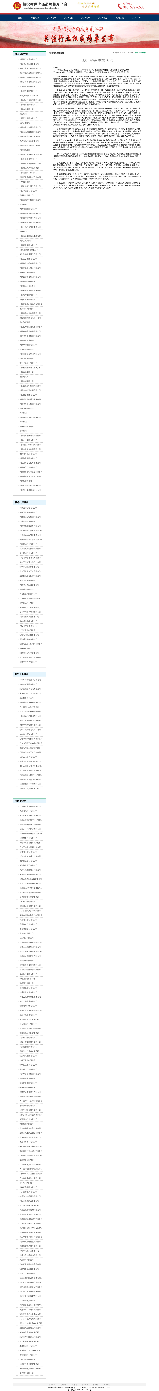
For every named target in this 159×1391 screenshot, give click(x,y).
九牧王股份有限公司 (27, 1060)
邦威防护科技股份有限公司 (30, 1196)
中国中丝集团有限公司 (28, 345)
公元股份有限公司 (26, 938)
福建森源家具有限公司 (28, 1078)
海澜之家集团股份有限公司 (30, 1042)
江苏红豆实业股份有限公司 (30, 1092)
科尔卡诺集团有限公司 (28, 1273)
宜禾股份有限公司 (26, 961)
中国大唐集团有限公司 (28, 395)
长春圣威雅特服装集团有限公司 (31, 997)
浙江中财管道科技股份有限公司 (31, 856)
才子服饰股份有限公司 (28, 1106)
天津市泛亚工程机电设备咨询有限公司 (31, 608)
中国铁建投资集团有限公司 (30, 277)
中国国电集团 (24, 150)
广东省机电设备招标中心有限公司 (31, 598)
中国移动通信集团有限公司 (30, 331)
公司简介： (57, 68)
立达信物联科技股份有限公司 (31, 942)
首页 (20, 17)
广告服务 (74, 1385)
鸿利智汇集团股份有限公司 (30, 874)
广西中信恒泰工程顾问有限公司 (31, 752)
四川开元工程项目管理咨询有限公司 (31, 770)
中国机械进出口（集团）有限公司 (31, 368)
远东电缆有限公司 (26, 933)
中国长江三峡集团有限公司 (30, 77)
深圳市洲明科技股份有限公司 (31, 915)
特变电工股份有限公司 (28, 920)
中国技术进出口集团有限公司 (31, 327)
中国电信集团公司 (26, 109)
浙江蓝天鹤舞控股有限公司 (30, 956)
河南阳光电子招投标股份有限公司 (31, 136)
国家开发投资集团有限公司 (30, 82)
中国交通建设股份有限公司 (30, 68)
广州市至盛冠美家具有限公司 (31, 1155)
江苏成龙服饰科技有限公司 (30, 1242)
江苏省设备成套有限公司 (29, 617)
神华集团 (23, 413)
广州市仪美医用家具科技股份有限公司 (31, 1169)
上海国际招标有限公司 (28, 626)
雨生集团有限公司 (26, 1183)
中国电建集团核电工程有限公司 (31, 236)
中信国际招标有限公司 (28, 580)
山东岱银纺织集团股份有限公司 (31, 1029)
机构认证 (119, 17)
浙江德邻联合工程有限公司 (30, 784)
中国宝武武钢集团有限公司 (30, 200)
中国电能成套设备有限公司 (30, 526)
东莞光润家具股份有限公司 (30, 1369)
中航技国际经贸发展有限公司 (31, 530)
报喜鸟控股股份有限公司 (29, 1051)
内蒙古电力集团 (25, 241)
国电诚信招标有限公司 (28, 621)
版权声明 (85, 1385)
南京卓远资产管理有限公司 (30, 693)
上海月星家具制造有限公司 (30, 1214)
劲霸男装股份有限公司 (28, 988)
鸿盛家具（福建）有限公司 (30, 1310)
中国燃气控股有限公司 (28, 59)
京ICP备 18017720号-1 (102, 1387)
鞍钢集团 (23, 232)
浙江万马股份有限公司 (28, 838)
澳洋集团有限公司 (26, 1124)
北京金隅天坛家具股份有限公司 (31, 1128)
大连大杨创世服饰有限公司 (30, 1210)
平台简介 (107, 1385)
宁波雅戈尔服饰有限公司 (29, 1033)
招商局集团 (23, 377)
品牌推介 (68, 17)
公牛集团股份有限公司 (28, 902)
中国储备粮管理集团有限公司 (31, 472)
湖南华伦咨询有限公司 (28, 734)
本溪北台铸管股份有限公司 (30, 883)
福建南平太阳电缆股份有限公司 (31, 824)
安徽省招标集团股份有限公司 (31, 540)
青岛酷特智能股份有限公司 (30, 970)
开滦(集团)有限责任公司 (28, 250)
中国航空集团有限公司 (28, 295)
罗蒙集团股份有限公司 (28, 1038)
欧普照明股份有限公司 (28, 929)
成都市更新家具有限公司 (29, 1251)
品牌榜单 (85, 17)
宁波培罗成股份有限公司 (29, 1269)
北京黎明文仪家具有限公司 (30, 1137)
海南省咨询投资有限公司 (29, 789)
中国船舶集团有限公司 (28, 209)
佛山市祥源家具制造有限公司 (31, 1146)
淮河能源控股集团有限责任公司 (31, 73)
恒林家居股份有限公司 (28, 1087)
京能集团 (23, 114)
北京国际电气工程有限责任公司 (31, 571)
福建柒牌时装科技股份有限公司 (31, 1097)
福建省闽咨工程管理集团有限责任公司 (31, 748)
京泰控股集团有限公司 (28, 1083)
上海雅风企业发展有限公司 (30, 1328)
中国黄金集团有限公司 (28, 91)
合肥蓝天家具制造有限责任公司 (31, 1305)
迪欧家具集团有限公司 (28, 1187)
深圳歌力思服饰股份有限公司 (31, 1010)
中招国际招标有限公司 (28, 512)
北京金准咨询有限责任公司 (30, 689)
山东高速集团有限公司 (28, 86)
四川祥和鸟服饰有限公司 (29, 1341)
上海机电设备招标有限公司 (30, 576)
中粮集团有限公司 (26, 349)
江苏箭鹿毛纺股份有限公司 (30, 1246)
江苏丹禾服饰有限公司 (28, 992)
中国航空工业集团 (26, 340)
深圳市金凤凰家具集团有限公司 (31, 1233)
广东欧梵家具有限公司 (28, 1301)
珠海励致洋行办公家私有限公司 (31, 1314)
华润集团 (23, 204)
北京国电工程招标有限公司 (30, 549)
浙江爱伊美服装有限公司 (29, 1364)
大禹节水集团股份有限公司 (30, 870)
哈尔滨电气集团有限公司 (29, 141)
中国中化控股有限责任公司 (30, 227)
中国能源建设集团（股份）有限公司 (31, 145)
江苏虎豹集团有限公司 (28, 1047)
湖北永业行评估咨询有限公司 (31, 739)
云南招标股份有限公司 (28, 544)
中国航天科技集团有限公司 (30, 263)
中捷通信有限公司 (26, 589)
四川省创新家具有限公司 (29, 1205)
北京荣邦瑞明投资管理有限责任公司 (31, 711)
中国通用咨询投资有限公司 (30, 702)
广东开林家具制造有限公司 (30, 1319)
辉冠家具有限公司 (26, 1260)
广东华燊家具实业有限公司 (30, 1165)
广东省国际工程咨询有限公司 (31, 743)
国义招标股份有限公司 (28, 553)
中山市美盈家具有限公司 (29, 1201)
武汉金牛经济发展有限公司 (30, 829)
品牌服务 (102, 17)
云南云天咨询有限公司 (28, 757)
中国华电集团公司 (26, 372)
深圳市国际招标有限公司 (29, 567)
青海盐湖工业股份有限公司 (30, 254)
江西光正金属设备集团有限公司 (31, 1291)
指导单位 (52, 1385)
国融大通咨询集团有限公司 (30, 721)
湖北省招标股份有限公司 (29, 635)
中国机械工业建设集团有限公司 (31, 290)
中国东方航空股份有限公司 (30, 218)
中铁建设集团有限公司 (28, 272)
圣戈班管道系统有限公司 (29, 897)
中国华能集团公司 (26, 381)
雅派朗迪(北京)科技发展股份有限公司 (31, 1350)
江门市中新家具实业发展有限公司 (31, 1228)
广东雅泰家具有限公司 (28, 1192)
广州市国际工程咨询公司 (29, 707)
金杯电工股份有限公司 (28, 852)
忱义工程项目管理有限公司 (30, 612)
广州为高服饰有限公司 (28, 1359)
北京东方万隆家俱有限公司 (30, 1337)
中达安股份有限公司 (27, 630)
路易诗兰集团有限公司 (28, 974)
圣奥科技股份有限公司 (28, 1069)
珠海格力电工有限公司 (28, 865)
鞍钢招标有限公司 (26, 648)
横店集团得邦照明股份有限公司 (31, 892)
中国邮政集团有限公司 (28, 118)
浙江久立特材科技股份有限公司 (31, 820)
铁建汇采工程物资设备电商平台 (31, 177)
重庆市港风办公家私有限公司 (31, 1151)
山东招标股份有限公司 (28, 603)
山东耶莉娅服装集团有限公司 (31, 1287)
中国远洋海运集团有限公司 (30, 485)
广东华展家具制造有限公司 (30, 1178)
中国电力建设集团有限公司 (30, 404)
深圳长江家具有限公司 (28, 1065)
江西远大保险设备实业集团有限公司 (31, 1282)
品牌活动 (51, 17)
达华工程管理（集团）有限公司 (31, 562)
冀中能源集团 (24, 322)
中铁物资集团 (24, 182)
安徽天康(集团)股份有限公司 (30, 879)
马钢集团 (23, 431)
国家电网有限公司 (26, 408)
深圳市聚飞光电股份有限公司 (31, 834)
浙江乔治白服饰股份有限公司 (31, 1115)
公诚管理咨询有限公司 (28, 521)
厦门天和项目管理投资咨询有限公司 (31, 766)
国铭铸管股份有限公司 (28, 924)
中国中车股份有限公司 (28, 467)
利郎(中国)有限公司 (27, 979)
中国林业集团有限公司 (28, 458)
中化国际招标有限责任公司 (30, 558)
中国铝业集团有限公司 (28, 245)
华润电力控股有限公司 (28, 454)
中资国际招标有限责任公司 (30, 535)
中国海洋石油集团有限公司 (30, 417)
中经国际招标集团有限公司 (30, 517)
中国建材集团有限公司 (28, 105)
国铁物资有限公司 (26, 195)
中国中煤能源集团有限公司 (30, 390)
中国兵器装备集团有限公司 (30, 313)
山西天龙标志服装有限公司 (30, 1296)
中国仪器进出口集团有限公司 (31, 304)
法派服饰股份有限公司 (28, 1119)
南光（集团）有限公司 (28, 363)
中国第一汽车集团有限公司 (30, 213)
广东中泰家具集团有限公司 (30, 806)
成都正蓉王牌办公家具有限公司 (31, 1264)
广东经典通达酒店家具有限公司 (31, 1223)
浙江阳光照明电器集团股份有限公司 (31, 888)
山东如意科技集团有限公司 (30, 965)
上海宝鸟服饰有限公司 (28, 1015)
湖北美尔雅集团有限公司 (29, 1019)
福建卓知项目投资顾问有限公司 (31, 775)
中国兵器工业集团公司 (28, 159)
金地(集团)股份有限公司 (28, 96)
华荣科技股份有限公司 (28, 861)
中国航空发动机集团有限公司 (31, 154)
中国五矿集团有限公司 (28, 259)
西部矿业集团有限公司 (28, 300)
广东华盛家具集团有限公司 (30, 1074)
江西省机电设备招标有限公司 (31, 644)
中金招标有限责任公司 (28, 594)
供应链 (130, 53)
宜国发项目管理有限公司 (29, 653)
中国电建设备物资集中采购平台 (31, 164)
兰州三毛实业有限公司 (28, 1001)
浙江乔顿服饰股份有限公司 (30, 1110)
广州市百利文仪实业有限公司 (31, 1101)
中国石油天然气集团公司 (29, 168)
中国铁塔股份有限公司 (28, 281)
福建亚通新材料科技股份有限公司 (31, 843)
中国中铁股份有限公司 (28, 191)
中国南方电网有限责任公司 (30, 436)
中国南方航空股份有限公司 (30, 127)
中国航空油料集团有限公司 (30, 445)
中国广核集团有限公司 (28, 440)
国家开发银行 (24, 123)
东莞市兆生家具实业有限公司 (31, 1133)
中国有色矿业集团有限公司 (30, 132)
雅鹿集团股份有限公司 (28, 1346)
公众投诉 (63, 1385)
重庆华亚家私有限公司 (28, 1160)
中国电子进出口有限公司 (29, 64)
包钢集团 (23, 422)
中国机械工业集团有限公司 (30, 222)
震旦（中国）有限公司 (28, 1142)
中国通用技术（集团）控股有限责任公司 (31, 476)
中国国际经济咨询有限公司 (30, 716)
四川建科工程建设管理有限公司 (31, 657)
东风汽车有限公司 (26, 309)
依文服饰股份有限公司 (28, 1355)
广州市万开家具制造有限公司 (31, 1174)
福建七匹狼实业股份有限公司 (31, 951)
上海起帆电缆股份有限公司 (30, 906)
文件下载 (136, 17)
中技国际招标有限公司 (28, 508)
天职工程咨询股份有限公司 (30, 725)
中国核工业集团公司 (27, 286)
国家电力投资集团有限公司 (30, 336)
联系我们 (96, 1385)
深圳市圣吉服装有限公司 (29, 1332)
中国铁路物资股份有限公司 (30, 186)
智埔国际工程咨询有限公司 (30, 761)
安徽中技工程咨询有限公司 (30, 779)
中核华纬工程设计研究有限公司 (31, 680)
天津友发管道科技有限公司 (30, 815)
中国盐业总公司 (25, 481)
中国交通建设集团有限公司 (30, 386)
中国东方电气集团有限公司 (30, 449)
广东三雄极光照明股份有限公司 (31, 847)
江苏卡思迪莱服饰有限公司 (30, 1255)
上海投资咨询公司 (26, 698)
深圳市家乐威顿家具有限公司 (31, 1219)
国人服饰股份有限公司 (28, 1024)
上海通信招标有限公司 (28, 639)
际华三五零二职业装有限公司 (31, 1237)
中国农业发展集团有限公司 (30, 354)
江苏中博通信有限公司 (28, 662)
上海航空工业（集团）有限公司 (31, 318)
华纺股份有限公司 (26, 1373)
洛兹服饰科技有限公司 (28, 1006)
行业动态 (34, 17)
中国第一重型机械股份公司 (30, 490)
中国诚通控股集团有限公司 (30, 100)
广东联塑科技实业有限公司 (30, 911)
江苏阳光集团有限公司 (28, 1056)
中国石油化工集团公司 (28, 173)
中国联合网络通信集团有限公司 (31, 399)
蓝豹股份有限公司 (26, 983)
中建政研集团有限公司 (28, 684)
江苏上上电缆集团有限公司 (30, 947)
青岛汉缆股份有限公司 (28, 811)
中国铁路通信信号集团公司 (30, 463)
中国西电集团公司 (26, 358)
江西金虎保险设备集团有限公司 (31, 1278)
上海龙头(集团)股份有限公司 (30, 1323)
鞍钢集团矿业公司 (26, 427)
